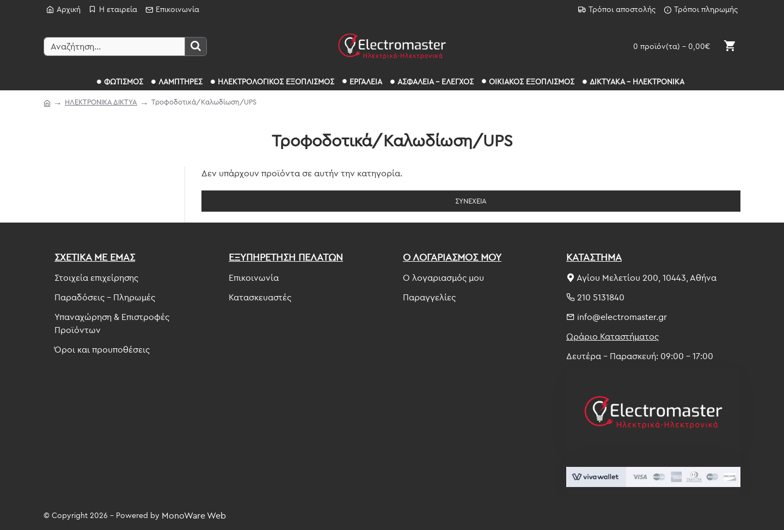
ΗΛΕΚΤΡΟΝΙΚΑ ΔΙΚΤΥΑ (101, 101)
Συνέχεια (471, 200)
